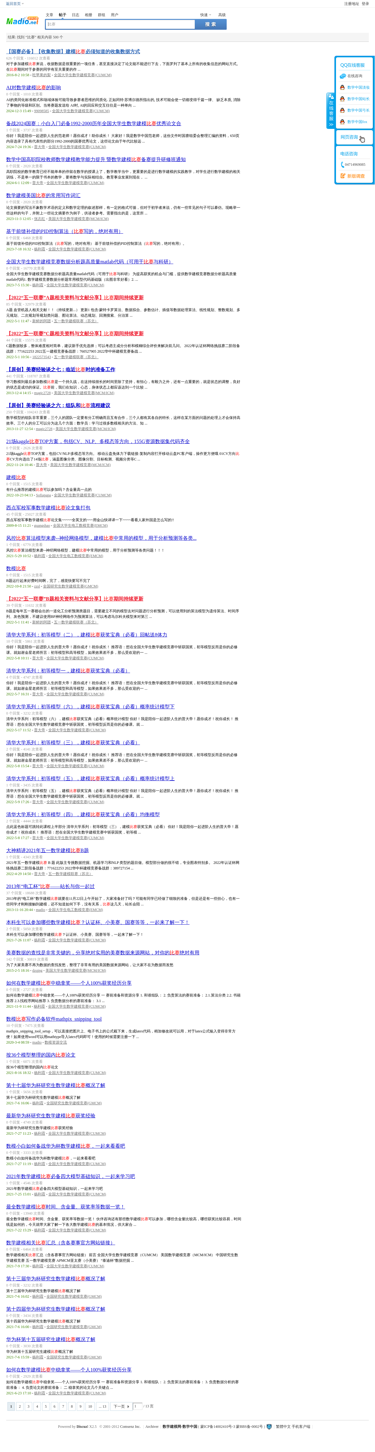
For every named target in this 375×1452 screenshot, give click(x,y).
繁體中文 (283, 1426)
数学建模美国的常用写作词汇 (43, 195)
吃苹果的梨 (41, 75)
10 (90, 1406)
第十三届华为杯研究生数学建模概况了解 (55, 1278)
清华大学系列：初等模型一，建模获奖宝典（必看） (68, 670)
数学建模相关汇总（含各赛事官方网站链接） (60, 1242)
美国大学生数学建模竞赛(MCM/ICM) (78, 219)
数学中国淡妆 (358, 87)
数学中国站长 (358, 99)
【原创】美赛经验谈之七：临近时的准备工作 (60, 369)
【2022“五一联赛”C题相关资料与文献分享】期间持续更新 (75, 333)
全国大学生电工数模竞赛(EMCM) (80, 525)
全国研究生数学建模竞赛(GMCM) (70, 586)
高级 (222, 15)
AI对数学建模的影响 (33, 87)
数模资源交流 (56, 1042)
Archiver (152, 1426)
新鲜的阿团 (41, 321)
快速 (204, 15)
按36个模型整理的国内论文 (41, 1055)
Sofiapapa (43, 495)
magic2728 (42, 393)
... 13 (102, 1406)
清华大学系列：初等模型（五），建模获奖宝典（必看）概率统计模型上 (90, 778)
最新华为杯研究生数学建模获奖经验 (50, 1115)
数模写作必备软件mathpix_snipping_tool (54, 1019)
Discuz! (82, 1426)
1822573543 (41, 357)
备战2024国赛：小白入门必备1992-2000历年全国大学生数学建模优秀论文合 (93, 123)
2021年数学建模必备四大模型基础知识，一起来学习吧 (70, 1176)
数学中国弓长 (358, 110)
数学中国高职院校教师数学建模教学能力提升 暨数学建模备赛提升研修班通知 (96, 159)
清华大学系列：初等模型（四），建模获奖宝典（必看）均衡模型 (83, 814)
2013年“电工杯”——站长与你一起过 (50, 886)
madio (40, 910)
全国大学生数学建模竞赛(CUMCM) (82, 75)
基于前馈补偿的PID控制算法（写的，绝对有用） (64, 231)
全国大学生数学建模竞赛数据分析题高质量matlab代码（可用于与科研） (89, 261)
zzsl (37, 586)
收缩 (330, 110)
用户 (114, 15)
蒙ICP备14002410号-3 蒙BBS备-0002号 (231, 1426)
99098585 (41, 111)
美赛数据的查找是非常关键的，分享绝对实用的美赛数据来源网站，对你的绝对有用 (102, 952)
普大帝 (39, 147)
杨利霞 (39, 249)
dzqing (37, 970)
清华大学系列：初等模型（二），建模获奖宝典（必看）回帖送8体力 (86, 634)
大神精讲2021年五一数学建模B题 (47, 850)
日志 (75, 15)
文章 (49, 15)
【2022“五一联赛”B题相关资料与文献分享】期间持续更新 (74, 598)
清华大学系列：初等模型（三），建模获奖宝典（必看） (73, 742)
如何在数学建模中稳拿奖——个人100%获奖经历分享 (69, 983)
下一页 (119, 1406)
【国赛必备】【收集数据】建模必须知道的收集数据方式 (73, 51)
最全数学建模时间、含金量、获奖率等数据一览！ (65, 1206)
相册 (88, 15)
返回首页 (13, 4)
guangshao (42, 525)
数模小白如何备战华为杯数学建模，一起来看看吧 (65, 1146)
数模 (16, 568)
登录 (365, 4)
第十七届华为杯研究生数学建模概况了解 (55, 1085)
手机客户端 (301, 1426)
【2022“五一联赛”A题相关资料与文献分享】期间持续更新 (75, 297)
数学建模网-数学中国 (180, 1426)
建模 (16, 477)
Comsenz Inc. (130, 1426)
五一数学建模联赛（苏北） (76, 321)
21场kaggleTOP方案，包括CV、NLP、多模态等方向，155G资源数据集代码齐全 (98, 441)
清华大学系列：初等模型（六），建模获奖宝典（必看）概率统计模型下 (90, 706)
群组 (101, 15)
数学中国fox (357, 122)
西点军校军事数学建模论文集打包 (48, 507)
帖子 (62, 15)
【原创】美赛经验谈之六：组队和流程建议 (58, 405)
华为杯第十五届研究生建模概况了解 (50, 1339)
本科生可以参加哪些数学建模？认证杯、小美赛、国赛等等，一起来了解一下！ (98, 922)
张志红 (39, 219)
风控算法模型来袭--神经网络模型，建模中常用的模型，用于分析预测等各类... (101, 538)
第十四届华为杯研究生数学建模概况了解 (55, 1309)
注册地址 (351, 4)
